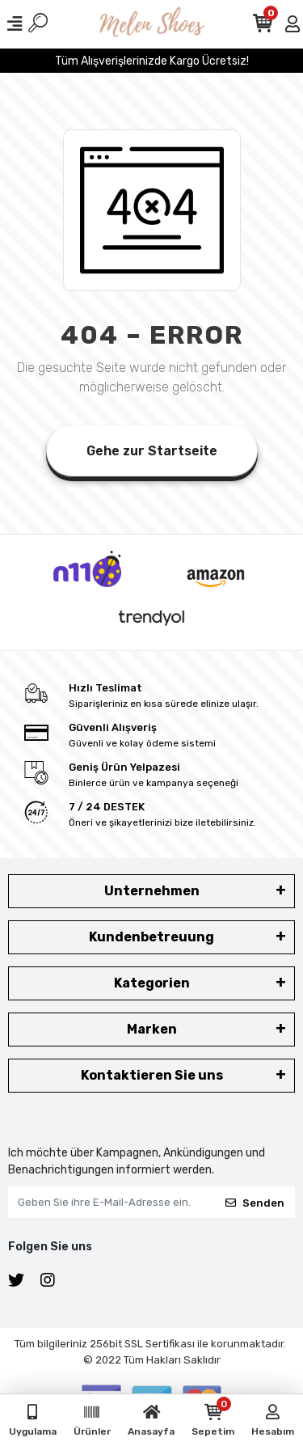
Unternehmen (152, 890)
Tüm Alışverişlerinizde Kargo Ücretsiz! (152, 61)
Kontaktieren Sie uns (152, 1075)
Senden (254, 1203)
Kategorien (152, 983)
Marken (152, 1029)
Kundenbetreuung (151, 937)
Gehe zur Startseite (151, 451)
